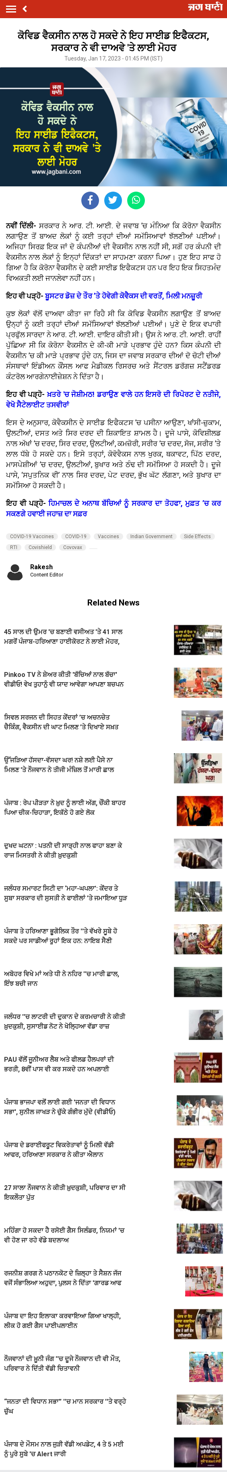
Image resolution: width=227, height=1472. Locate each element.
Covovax (72, 547)
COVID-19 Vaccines (32, 536)
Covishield (40, 547)
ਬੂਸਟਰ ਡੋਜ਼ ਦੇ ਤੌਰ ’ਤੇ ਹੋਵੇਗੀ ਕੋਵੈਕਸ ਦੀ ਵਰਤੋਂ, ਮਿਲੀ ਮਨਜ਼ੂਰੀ (123, 296)
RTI (13, 547)
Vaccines (108, 536)
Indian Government (151, 536)
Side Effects (197, 536)
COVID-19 (76, 536)
